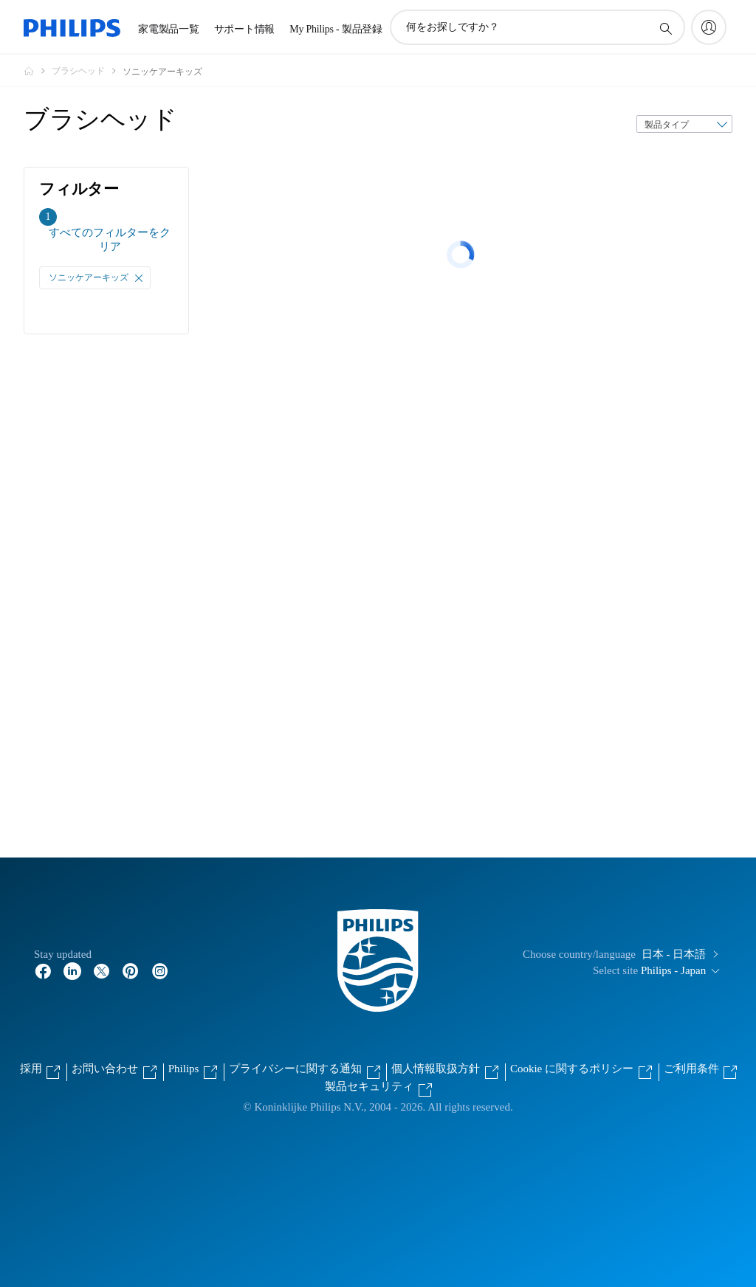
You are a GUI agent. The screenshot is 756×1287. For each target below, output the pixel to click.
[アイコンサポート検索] (665, 28)
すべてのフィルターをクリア (110, 239)
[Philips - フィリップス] (38, 71)
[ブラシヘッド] (87, 71)
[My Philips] (708, 27)
